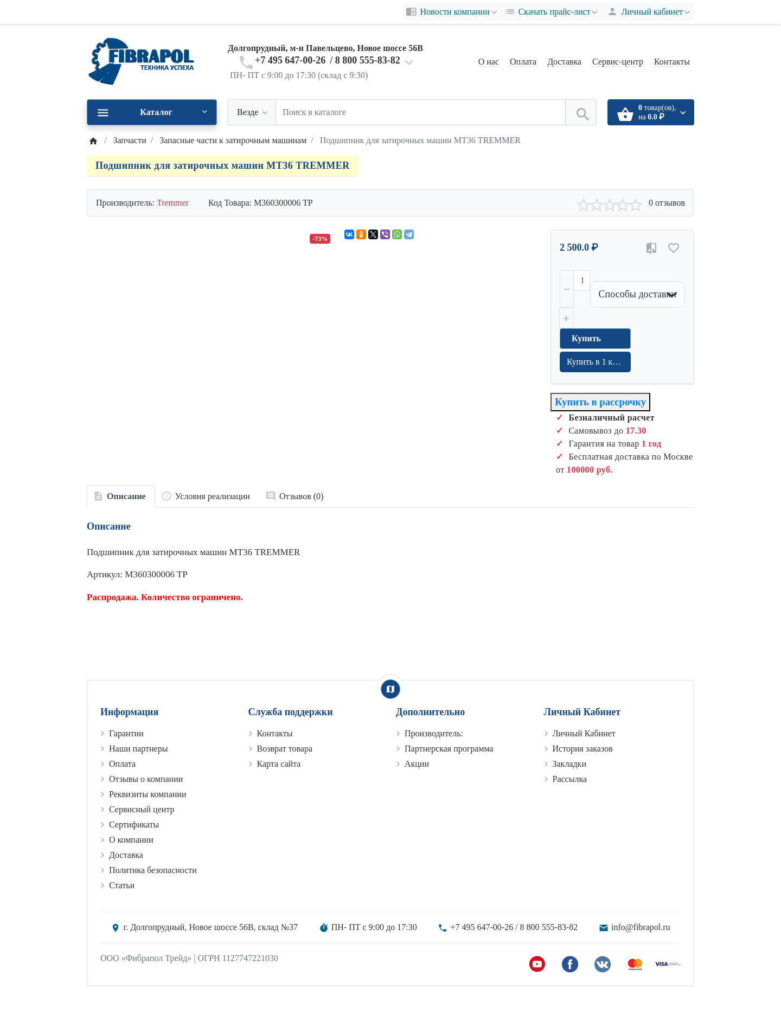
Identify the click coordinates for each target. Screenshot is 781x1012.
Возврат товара (285, 748)
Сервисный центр (141, 809)
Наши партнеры (138, 748)
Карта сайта (279, 763)
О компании (131, 839)
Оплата (523, 61)
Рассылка (570, 779)
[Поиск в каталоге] (421, 112)
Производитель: (434, 733)
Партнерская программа (449, 748)
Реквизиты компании (147, 794)
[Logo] (141, 61)
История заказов (583, 748)
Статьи (122, 885)
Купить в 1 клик (596, 361)
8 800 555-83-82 (367, 60)
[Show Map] (390, 689)
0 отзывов (667, 202)
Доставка (564, 61)
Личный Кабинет (584, 733)
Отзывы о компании (146, 779)
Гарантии (126, 733)
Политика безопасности (153, 870)
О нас (488, 61)
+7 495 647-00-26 (290, 60)
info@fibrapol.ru (640, 927)
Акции (417, 763)
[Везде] (252, 112)
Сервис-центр (617, 61)
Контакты (672, 61)
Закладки (569, 763)
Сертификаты (134, 824)
